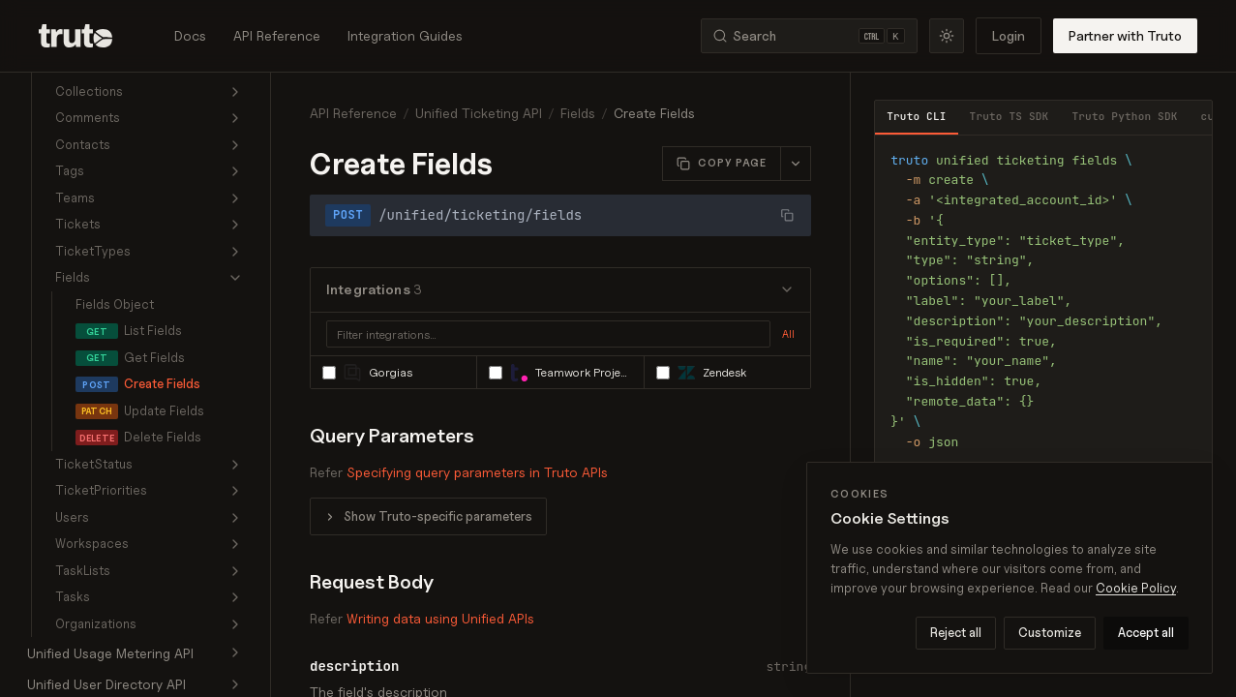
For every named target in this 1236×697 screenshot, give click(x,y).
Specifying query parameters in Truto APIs (477, 472)
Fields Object (114, 304)
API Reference (276, 35)
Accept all (1146, 632)
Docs (190, 35)
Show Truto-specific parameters (438, 516)
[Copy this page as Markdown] (721, 163)
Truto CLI (916, 116)
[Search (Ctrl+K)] (809, 35)
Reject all (955, 632)
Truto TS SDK (1009, 116)
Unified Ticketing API (478, 113)
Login (1008, 35)
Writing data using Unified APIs (440, 618)
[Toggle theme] (946, 35)
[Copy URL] (787, 215)
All (788, 334)
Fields (577, 113)
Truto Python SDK (1124, 116)
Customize (1049, 632)
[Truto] (87, 35)
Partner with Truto (1125, 35)
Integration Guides (405, 35)
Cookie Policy (1136, 587)
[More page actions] (795, 163)
